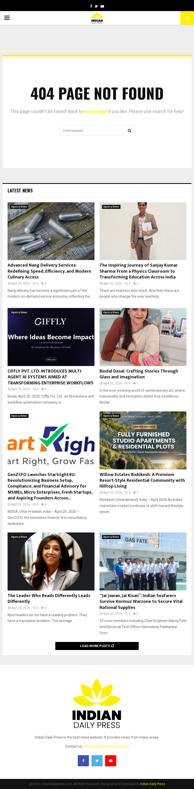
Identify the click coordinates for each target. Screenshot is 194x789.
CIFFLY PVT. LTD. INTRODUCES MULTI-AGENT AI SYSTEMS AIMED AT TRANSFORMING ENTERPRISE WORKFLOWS (50, 377)
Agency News (19, 206)
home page (95, 111)
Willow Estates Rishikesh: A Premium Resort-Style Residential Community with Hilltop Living (142, 480)
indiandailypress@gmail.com (106, 746)
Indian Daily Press (152, 784)
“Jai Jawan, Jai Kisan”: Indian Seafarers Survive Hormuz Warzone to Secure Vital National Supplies (141, 601)
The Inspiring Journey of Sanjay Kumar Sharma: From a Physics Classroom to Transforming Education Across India (139, 271)
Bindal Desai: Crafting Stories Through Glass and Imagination (139, 374)
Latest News (20, 190)
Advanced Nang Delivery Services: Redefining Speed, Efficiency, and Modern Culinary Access (49, 271)
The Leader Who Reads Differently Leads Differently (49, 598)
